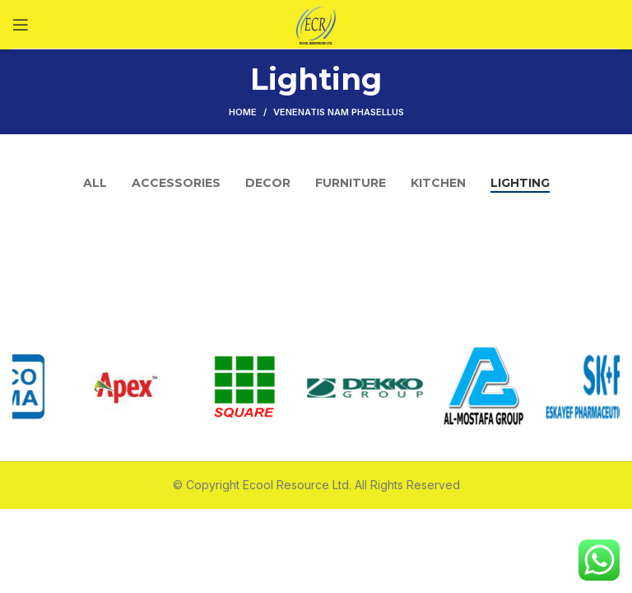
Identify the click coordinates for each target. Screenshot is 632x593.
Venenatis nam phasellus (338, 112)
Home (243, 112)
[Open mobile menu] (20, 24)
